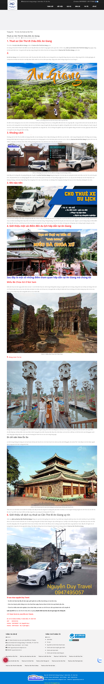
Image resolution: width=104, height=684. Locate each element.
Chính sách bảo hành (52, 650)
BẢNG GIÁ (77, 6)
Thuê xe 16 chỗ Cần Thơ (75, 656)
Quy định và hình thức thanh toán (56, 645)
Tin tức (49, 642)
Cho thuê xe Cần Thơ (11, 656)
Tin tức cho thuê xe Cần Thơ (24, 32)
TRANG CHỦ (50, 6)
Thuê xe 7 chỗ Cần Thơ (60, 656)
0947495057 (83, 1)
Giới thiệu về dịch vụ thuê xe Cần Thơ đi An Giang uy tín (39, 514)
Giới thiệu (49, 639)
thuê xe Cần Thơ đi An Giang (75, 526)
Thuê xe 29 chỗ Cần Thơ (12, 661)
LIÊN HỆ (94, 6)
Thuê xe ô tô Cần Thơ (27, 661)
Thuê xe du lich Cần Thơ (58, 661)
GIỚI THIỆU (60, 6)
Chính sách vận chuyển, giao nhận (56, 647)
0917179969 (91, 1)
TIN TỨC (86, 6)
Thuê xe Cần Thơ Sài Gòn (48, 665)
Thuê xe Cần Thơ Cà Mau (32, 665)
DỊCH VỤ (69, 6)
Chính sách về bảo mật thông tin (55, 653)
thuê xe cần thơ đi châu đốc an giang (24, 611)
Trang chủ (10, 32)
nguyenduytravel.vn (17, 650)
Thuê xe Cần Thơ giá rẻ (42, 661)
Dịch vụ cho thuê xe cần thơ (28, 656)
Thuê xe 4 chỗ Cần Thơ (45, 656)
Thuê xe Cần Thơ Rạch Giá (75, 661)
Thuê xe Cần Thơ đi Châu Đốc (14, 665)
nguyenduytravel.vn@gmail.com (18, 647)
